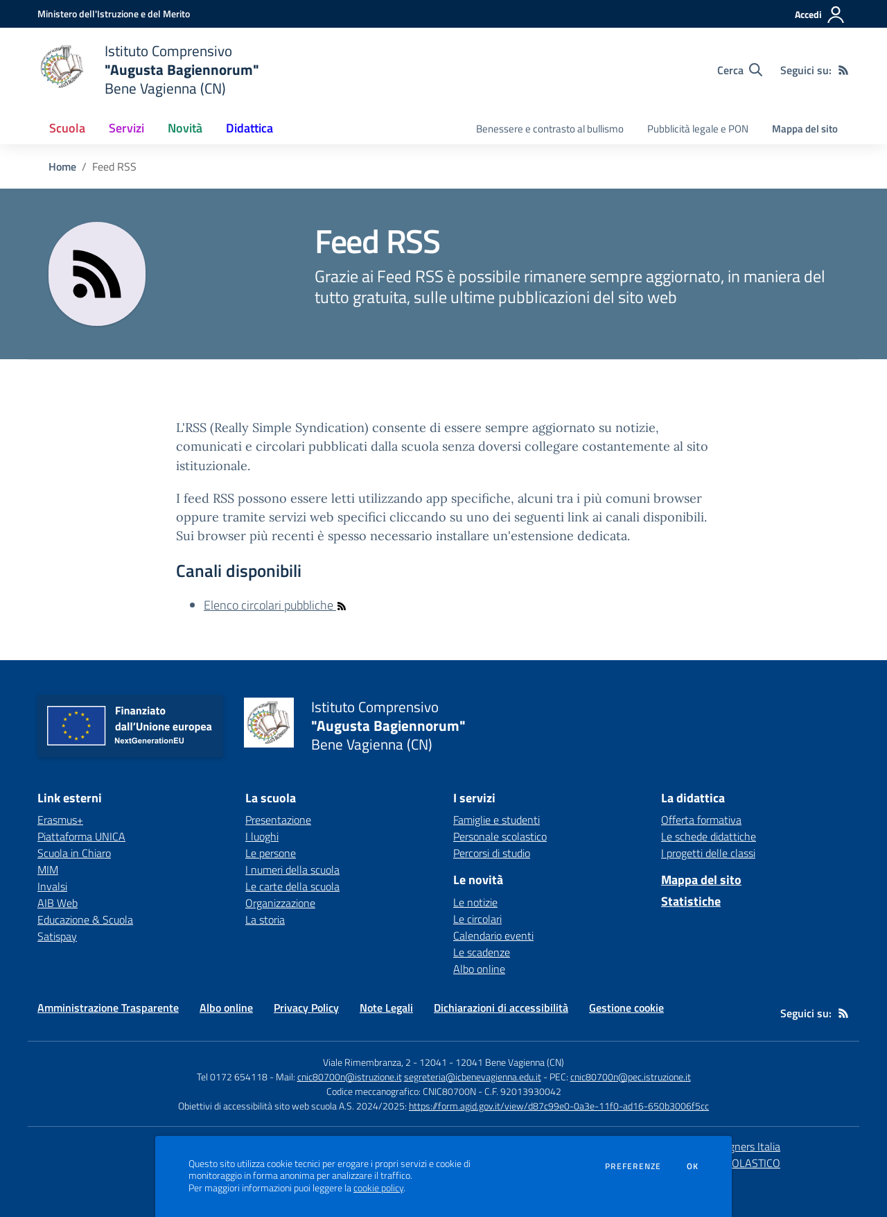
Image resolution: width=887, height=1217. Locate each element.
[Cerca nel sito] (739, 70)
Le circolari (477, 918)
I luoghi (262, 836)
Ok (693, 1166)
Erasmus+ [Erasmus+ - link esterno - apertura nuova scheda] (60, 819)
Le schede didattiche (708, 836)
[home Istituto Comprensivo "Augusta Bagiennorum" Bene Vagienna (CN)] (148, 70)
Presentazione (278, 819)
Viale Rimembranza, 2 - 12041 (385, 1062)
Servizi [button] (126, 128)
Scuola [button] (67, 128)
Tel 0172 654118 (232, 1076)
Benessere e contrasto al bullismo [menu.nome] (550, 129)
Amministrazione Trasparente (108, 1007)
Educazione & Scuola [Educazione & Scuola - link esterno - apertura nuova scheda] (85, 919)
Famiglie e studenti (496, 819)
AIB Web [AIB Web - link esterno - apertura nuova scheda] (57, 903)
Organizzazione (280, 903)
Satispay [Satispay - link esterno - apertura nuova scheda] (57, 936)
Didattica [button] (249, 128)
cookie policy (378, 1188)
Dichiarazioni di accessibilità (501, 1007)
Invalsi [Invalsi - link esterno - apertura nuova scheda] (52, 886)
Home (62, 166)
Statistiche (691, 901)
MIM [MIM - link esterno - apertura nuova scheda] (47, 869)
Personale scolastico (500, 836)
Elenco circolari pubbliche (275, 605)
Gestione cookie (626, 1007)
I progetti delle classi (708, 853)
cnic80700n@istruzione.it (349, 1076)
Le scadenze (481, 952)
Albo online (479, 968)
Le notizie (475, 902)
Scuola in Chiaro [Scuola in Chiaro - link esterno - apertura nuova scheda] (74, 853)
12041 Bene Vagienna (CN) (509, 1062)
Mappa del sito (805, 129)
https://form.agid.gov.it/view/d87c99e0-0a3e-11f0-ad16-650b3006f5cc (559, 1105)
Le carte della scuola (292, 886)
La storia (265, 919)
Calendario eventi (493, 935)
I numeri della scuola (292, 869)
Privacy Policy (306, 1007)
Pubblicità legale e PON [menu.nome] (697, 129)
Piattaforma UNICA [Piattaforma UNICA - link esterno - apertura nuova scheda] (81, 836)
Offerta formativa (701, 819)
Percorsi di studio (491, 853)
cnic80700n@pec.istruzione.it (630, 1076)
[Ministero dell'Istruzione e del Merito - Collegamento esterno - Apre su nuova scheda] (113, 13)
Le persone (270, 853)
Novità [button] (185, 128)
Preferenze (633, 1166)
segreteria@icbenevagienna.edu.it (472, 1076)
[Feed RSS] (843, 70)
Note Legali (386, 1007)
